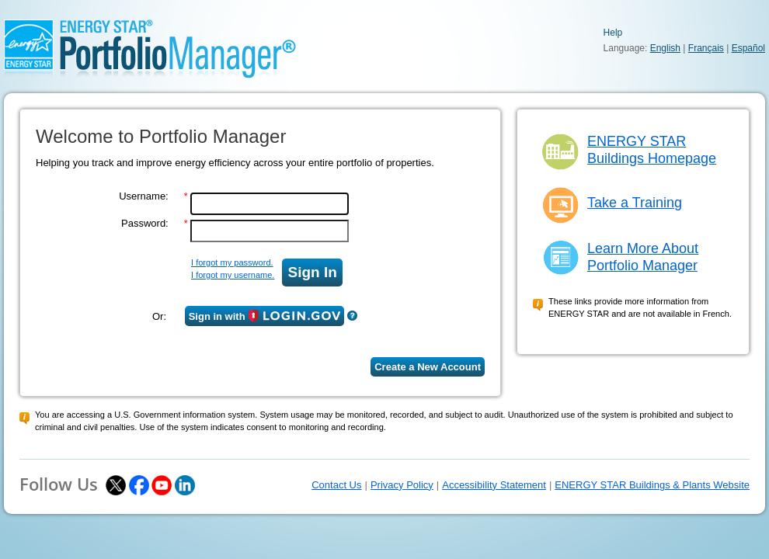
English (665, 48)
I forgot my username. (232, 275)
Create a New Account (427, 367)
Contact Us (336, 485)
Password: (145, 223)
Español (748, 48)
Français (706, 48)
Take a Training (634, 202)
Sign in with (264, 316)
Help (613, 32)
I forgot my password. (232, 262)
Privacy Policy (402, 485)
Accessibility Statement (494, 485)
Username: (144, 196)
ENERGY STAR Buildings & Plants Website (652, 485)
